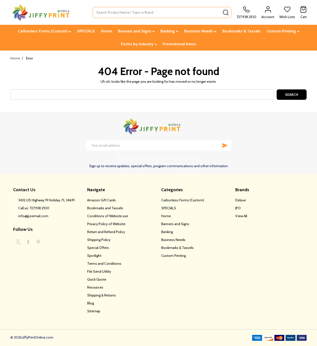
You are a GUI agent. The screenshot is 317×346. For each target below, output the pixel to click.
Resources (95, 287)
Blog (90, 303)
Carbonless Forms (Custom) (43, 31)
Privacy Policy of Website (106, 224)
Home (106, 31)
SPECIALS (86, 31)
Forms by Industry (137, 44)
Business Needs (198, 31)
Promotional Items (179, 44)
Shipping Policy (98, 240)
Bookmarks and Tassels (105, 208)
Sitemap (93, 311)
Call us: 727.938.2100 (33, 208)
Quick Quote (96, 279)
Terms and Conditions (104, 263)
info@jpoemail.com (33, 216)
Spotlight (94, 255)
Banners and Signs (134, 31)
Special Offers (98, 247)
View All (241, 216)
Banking (167, 31)
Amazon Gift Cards (101, 200)
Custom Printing (281, 31)
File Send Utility (99, 271)
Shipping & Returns (101, 295)
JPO (238, 208)
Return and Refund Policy (106, 232)
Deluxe (240, 200)
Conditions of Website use (107, 216)
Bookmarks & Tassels (241, 31)
